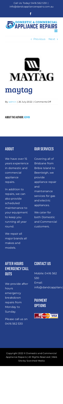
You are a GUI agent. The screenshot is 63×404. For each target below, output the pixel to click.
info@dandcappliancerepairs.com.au (32, 6)
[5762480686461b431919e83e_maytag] (31, 68)
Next (52, 39)
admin (12, 101)
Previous (39, 39)
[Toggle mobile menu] (56, 31)
